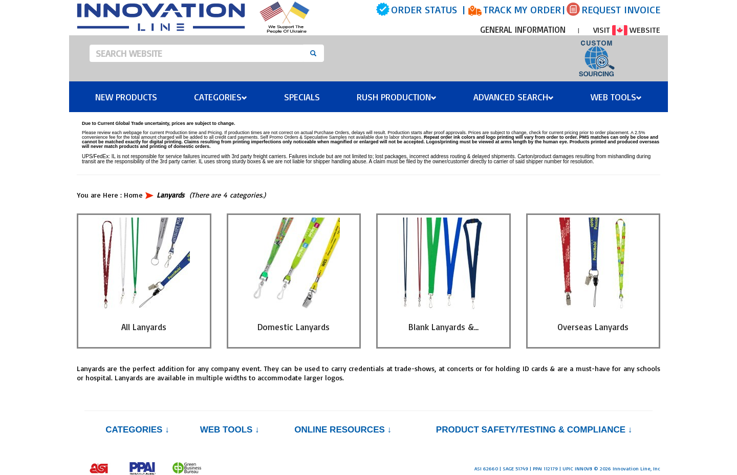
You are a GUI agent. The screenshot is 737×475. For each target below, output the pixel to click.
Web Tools (616, 96)
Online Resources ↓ (343, 430)
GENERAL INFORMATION (523, 29)
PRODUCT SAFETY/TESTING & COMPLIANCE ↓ (534, 430)
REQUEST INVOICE (620, 9)
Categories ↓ (137, 430)
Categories (220, 96)
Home (133, 194)
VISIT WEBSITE (626, 30)
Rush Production (397, 96)
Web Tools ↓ (229, 430)
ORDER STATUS (424, 9)
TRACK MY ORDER (522, 9)
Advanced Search (513, 96)
